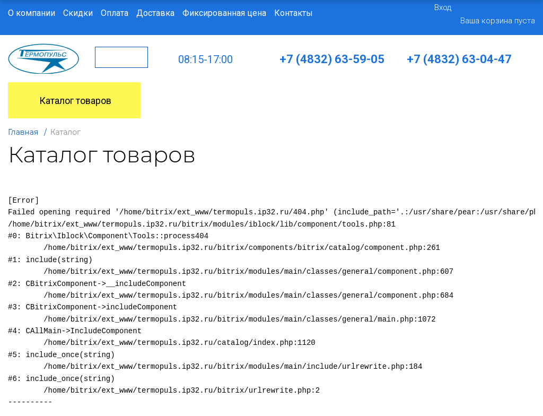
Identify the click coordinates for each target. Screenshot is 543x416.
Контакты (293, 13)
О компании (31, 13)
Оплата (114, 13)
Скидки (78, 13)
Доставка (155, 13)
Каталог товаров (62, 100)
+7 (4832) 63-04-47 (459, 59)
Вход (442, 7)
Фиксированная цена (224, 13)
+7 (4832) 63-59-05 (331, 59)
